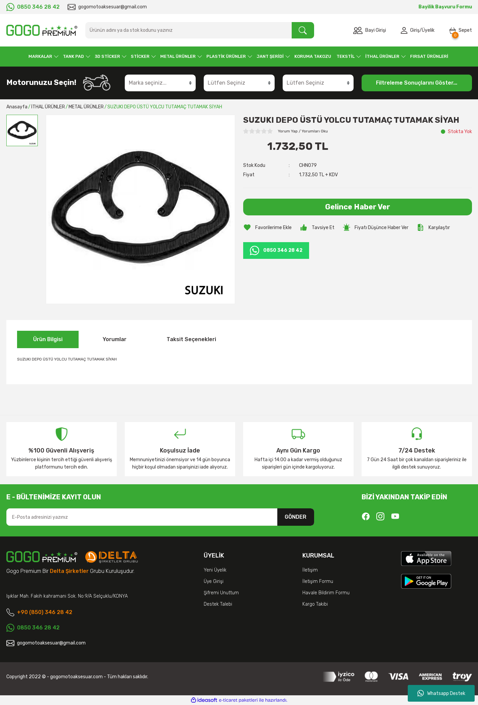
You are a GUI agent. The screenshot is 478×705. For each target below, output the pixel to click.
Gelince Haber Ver (357, 206)
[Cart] (460, 30)
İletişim (310, 570)
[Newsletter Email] (160, 517)
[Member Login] (405, 30)
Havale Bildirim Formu (326, 593)
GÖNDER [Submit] (295, 517)
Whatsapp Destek (441, 693)
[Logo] (41, 30)
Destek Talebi (218, 604)
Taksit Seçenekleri (191, 339)
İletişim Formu (317, 581)
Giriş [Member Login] (414, 30)
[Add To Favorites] (267, 227)
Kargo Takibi (315, 604)
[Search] (199, 30)
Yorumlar (114, 339)
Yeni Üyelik (215, 570)
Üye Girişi (213, 581)
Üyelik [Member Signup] (428, 30)
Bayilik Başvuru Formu (445, 7)
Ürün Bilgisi (48, 339)
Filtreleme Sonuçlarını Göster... (416, 83)
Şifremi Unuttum (221, 593)
